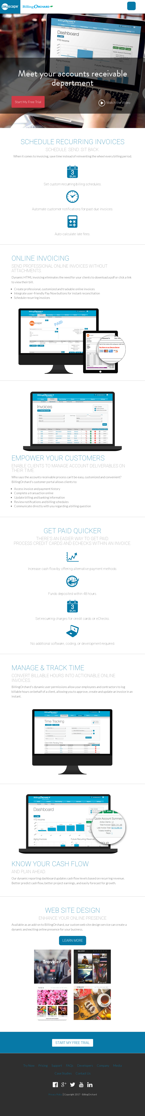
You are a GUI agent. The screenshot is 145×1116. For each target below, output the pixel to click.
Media (117, 1065)
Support (57, 1065)
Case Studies (63, 1073)
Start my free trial (72, 1043)
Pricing (43, 1065)
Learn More (72, 940)
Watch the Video (114, 103)
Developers (85, 1065)
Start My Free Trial (28, 102)
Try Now (28, 1065)
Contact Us (83, 1073)
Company (103, 1065)
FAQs (69, 1065)
